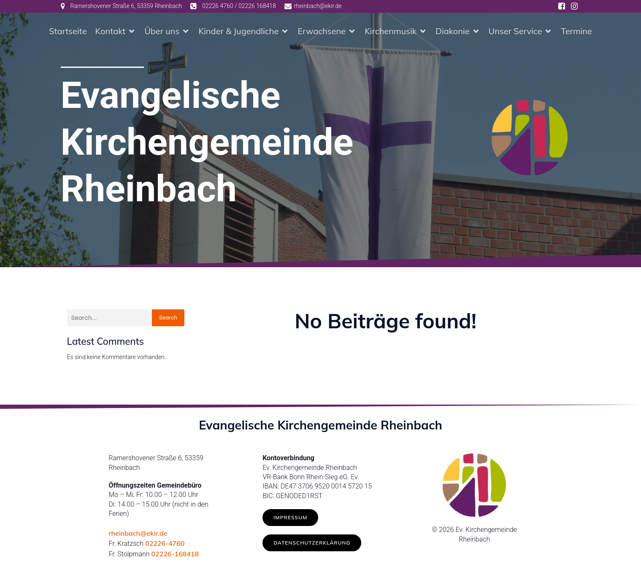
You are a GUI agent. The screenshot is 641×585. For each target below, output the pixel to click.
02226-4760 (164, 544)
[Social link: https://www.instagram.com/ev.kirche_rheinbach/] (574, 6)
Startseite (68, 31)
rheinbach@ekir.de (137, 534)
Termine (576, 31)
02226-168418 (175, 554)
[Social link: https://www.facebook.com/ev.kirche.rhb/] (561, 6)
